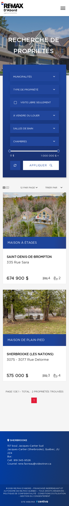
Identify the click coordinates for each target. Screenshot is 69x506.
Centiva (42, 501)
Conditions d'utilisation (52, 494)
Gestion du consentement (35, 496)
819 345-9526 (22, 460)
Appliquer (40, 165)
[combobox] (34, 76)
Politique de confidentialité (19, 494)
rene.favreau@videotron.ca (34, 464)
